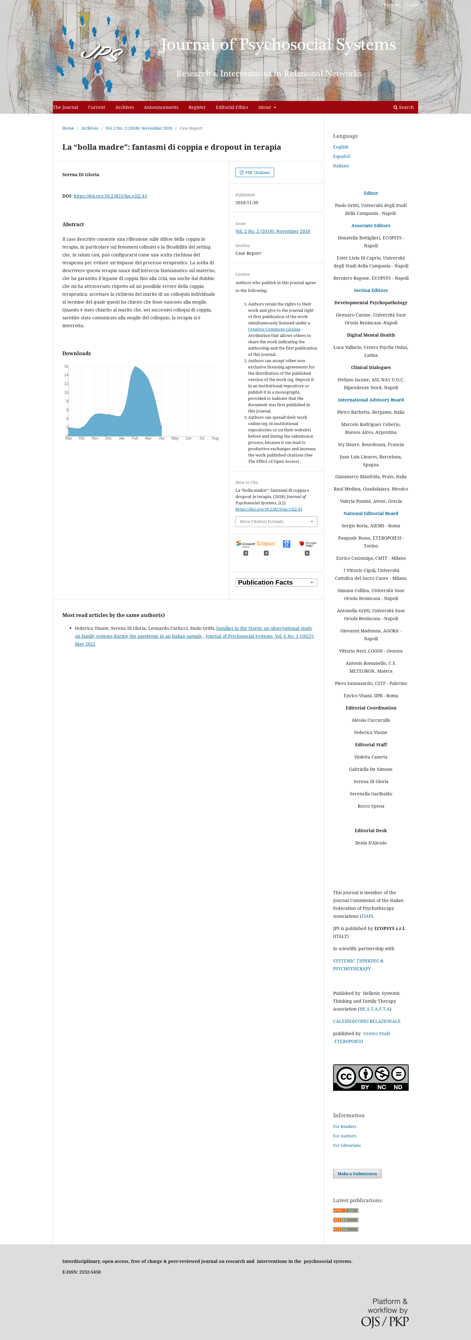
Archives (124, 107)
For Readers (344, 1126)
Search (404, 107)
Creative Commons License (274, 329)
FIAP (366, 916)
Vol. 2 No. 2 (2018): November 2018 (138, 128)
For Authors (344, 1136)
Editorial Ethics (232, 107)
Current (96, 107)
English (341, 147)
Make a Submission (357, 1173)
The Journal (65, 107)
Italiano (341, 166)
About (265, 107)
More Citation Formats (262, 521)
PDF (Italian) (257, 172)
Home (68, 128)
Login (412, 5)
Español (341, 156)
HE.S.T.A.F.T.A (375, 1009)
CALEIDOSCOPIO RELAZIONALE (367, 1021)
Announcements (161, 107)
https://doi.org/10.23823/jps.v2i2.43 (110, 196)
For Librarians (347, 1145)
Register (197, 107)
